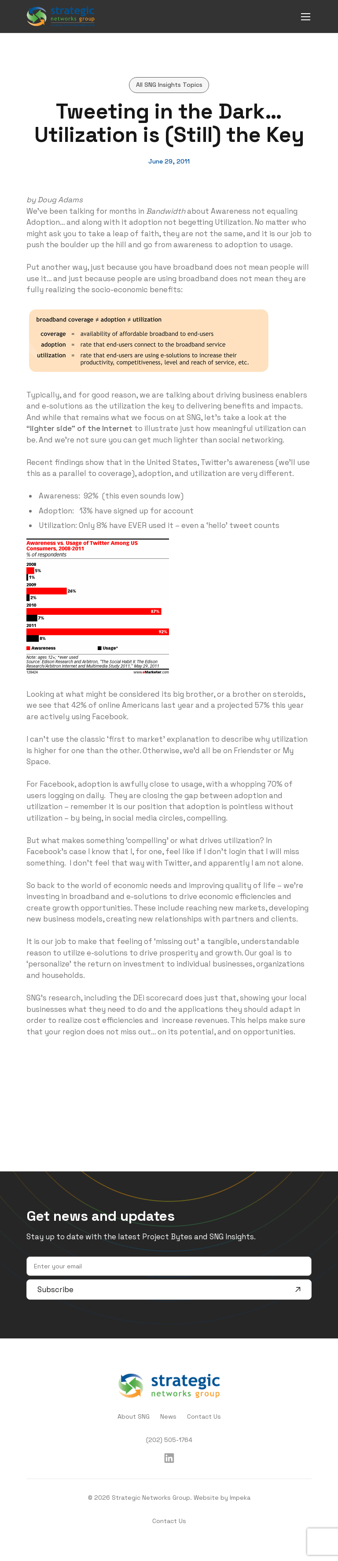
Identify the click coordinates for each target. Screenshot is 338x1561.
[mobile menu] (305, 16)
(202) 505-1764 (169, 1440)
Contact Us (204, 1416)
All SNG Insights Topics (169, 85)
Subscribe (169, 1289)
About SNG (134, 1416)
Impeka (240, 1498)
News (168, 1416)
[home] (60, 16)
